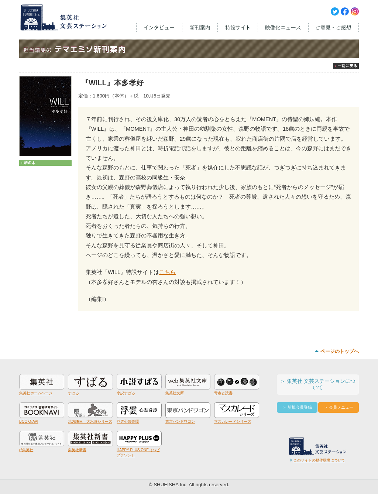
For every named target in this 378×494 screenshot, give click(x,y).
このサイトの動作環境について (319, 460)
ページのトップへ (339, 351)
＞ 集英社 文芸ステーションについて (317, 384)
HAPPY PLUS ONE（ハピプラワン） (139, 450)
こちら (167, 272)
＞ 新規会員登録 (297, 407)
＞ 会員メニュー (338, 407)
